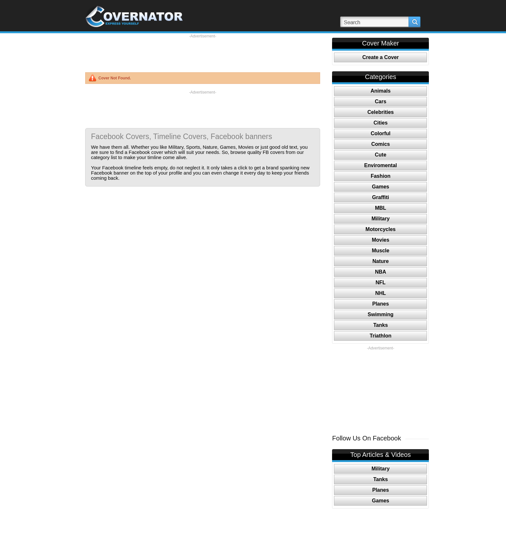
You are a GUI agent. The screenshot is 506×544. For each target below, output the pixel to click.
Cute (381, 154)
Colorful (380, 133)
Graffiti (380, 197)
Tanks (380, 325)
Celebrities (380, 112)
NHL (380, 293)
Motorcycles (381, 229)
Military (380, 218)
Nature (380, 261)
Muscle (380, 250)
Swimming (380, 314)
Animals (380, 91)
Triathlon (381, 335)
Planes (380, 304)
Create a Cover (380, 57)
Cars (381, 101)
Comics (380, 144)
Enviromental (380, 165)
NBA (380, 272)
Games (380, 186)
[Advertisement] (202, 53)
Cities (381, 123)
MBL (380, 208)
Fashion (380, 176)
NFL (381, 282)
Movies (380, 240)
